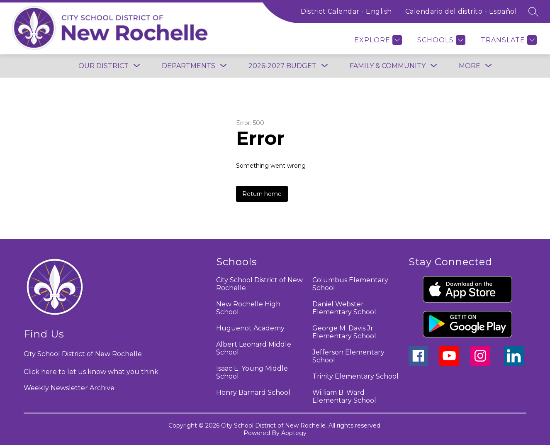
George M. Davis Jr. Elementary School (344, 332)
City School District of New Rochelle (259, 284)
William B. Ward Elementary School (344, 396)
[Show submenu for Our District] (103, 66)
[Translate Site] (508, 40)
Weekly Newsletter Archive (69, 388)
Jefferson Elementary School (348, 356)
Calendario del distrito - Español (461, 11)
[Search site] (533, 12)
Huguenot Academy (250, 328)
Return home (262, 194)
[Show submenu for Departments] (188, 66)
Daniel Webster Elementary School (344, 308)
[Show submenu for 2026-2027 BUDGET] (282, 66)
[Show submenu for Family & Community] (388, 66)
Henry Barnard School (253, 392)
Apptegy (294, 433)
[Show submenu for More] (469, 66)
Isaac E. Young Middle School (252, 372)
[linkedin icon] (514, 363)
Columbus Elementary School (350, 284)
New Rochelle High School (248, 308)
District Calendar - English (346, 11)
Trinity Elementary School (355, 376)
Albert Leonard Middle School (253, 348)
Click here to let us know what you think (91, 372)
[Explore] (377, 40)
